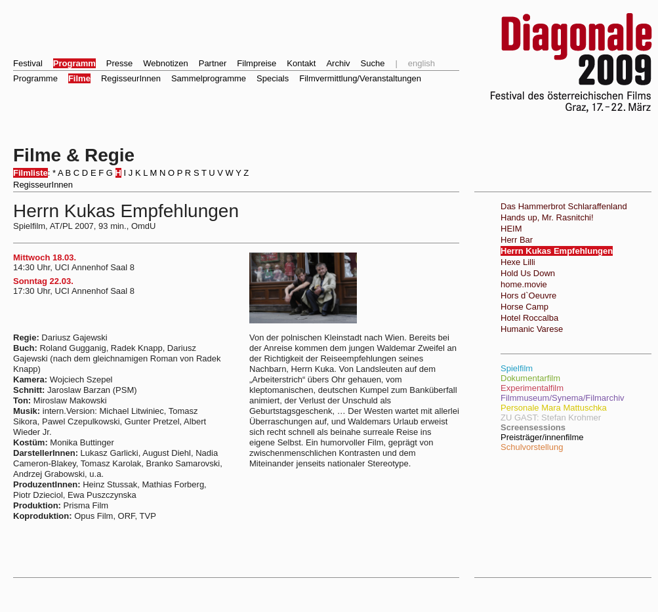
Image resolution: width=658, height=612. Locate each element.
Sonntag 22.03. (43, 281)
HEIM (511, 229)
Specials (273, 78)
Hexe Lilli (518, 262)
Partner (213, 63)
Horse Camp (524, 307)
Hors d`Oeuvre (528, 295)
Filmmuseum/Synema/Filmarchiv (563, 398)
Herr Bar (517, 240)
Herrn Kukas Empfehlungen (557, 251)
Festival (28, 63)
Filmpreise (256, 63)
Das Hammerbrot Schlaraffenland (564, 206)
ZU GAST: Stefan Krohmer (551, 417)
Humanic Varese (532, 329)
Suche (373, 63)
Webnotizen (165, 63)
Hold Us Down (528, 273)
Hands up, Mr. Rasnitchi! (547, 217)
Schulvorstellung (532, 447)
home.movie (524, 284)
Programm (74, 63)
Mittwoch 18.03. (44, 257)
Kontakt (301, 63)
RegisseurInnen (131, 78)
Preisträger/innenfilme (542, 437)
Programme (35, 78)
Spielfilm (517, 368)
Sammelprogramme (208, 78)
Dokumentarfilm (530, 378)
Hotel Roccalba (529, 318)
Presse (119, 63)
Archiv (338, 63)
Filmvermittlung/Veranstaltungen (360, 78)
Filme (79, 78)
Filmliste (30, 173)
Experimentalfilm (532, 388)
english (421, 63)
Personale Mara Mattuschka (554, 408)
